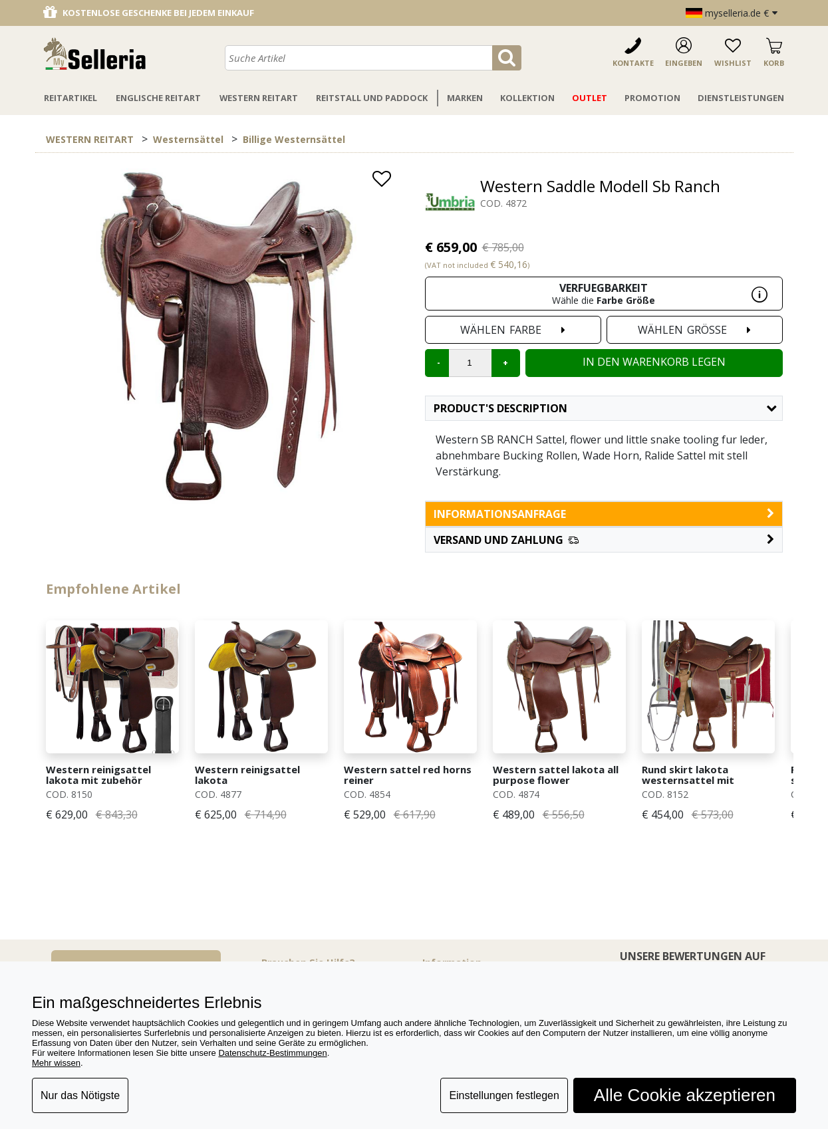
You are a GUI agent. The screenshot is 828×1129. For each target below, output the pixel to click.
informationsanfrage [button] (604, 514)
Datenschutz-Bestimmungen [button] (272, 1053)
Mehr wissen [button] (56, 1063)
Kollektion (527, 98)
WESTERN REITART (90, 139)
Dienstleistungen (741, 98)
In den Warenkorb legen (654, 361)
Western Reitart (258, 98)
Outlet (589, 98)
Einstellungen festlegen (504, 1095)
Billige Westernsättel (294, 139)
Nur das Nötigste (80, 1095)
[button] (604, 540)
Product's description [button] (605, 408)
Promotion (652, 98)
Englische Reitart (158, 98)
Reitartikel (70, 98)
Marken (465, 98)
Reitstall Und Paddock (372, 98)
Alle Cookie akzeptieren (684, 1095)
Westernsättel (188, 139)
